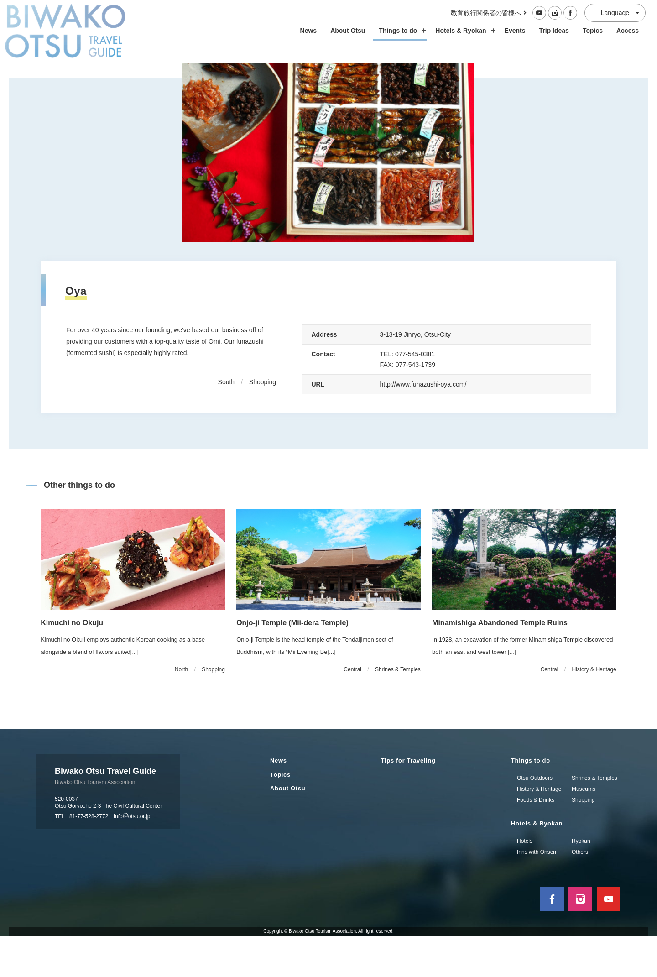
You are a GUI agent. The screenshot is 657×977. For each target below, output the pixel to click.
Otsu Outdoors (535, 818)
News (308, 30)
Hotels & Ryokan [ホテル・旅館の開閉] (462, 30)
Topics (593, 30)
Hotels (524, 882)
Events (515, 30)
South (226, 423)
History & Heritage (539, 829)
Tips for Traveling (408, 801)
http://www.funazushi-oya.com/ (423, 425)
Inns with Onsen (536, 893)
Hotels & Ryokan (537, 864)
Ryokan (581, 882)
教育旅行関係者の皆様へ (486, 12)
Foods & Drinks (535, 841)
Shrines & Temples (594, 818)
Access (627, 30)
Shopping (262, 423)
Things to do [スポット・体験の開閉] (400, 30)
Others (580, 893)
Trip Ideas (554, 30)
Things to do (530, 801)
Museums (583, 829)
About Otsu (347, 30)
